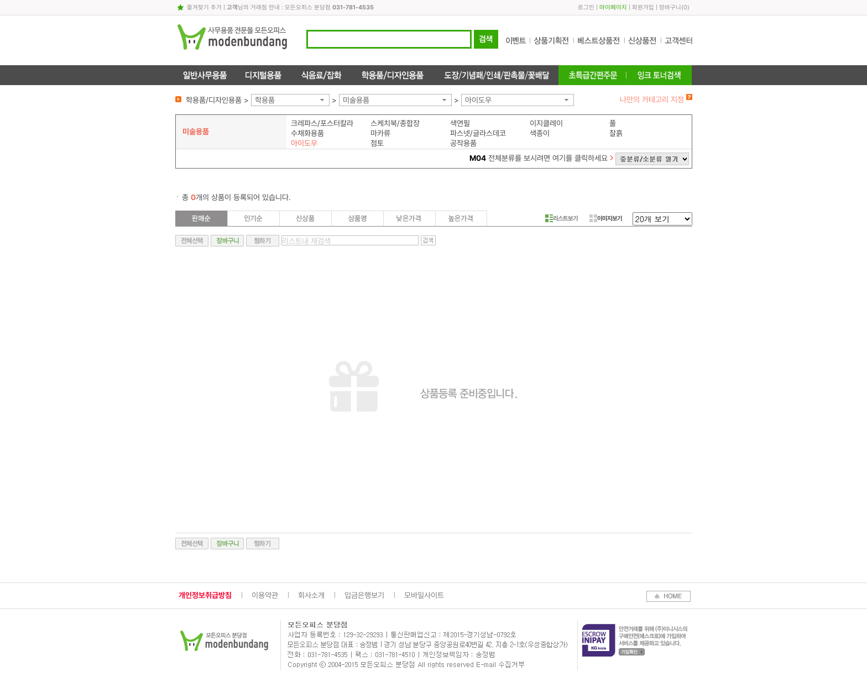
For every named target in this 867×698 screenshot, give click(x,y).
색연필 (460, 123)
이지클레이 (546, 123)
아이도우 (478, 100)
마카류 (380, 133)
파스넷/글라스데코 (478, 133)
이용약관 (265, 595)
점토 (377, 143)
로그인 (586, 7)
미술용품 (356, 100)
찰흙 (616, 133)
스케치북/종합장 (395, 123)
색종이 (540, 133)
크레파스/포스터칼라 (322, 123)
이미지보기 (605, 218)
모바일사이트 (424, 595)
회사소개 (311, 595)
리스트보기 (561, 218)
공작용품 (463, 143)
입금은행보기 (364, 595)
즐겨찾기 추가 (204, 7)
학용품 (265, 100)
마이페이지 (613, 7)
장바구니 (670, 7)
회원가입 (643, 7)
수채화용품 (307, 133)
